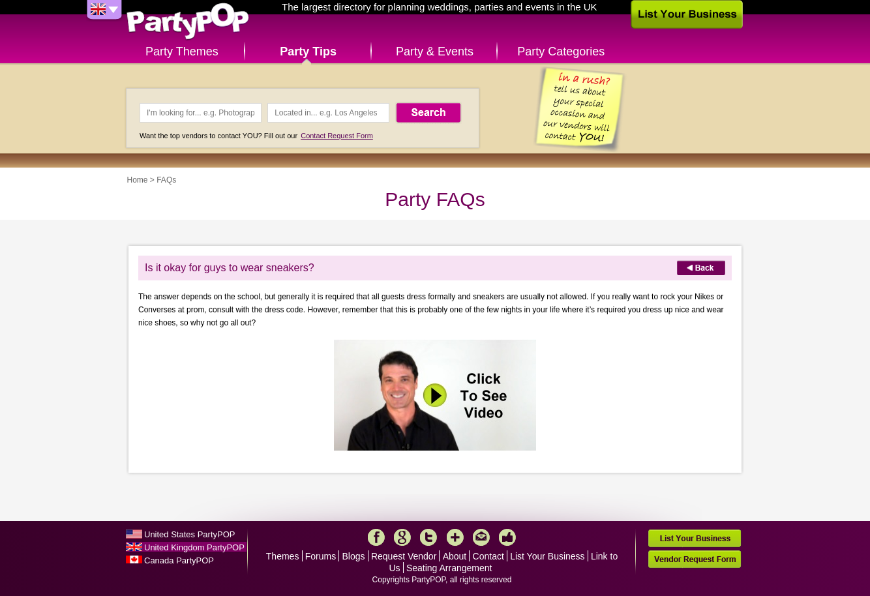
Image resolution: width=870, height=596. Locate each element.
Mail (481, 537)
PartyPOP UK (188, 22)
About (455, 556)
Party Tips (308, 51)
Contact (488, 556)
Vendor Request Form (695, 559)
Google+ (402, 537)
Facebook (376, 537)
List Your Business (547, 556)
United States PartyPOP (189, 534)
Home (137, 180)
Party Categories (561, 51)
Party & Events (434, 51)
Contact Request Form (337, 136)
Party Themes (181, 51)
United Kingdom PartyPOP (194, 547)
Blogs (353, 556)
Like (507, 537)
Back (701, 267)
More (455, 537)
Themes (282, 556)
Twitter (428, 537)
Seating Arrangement (449, 568)
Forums (320, 556)
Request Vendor (403, 556)
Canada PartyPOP (179, 560)
